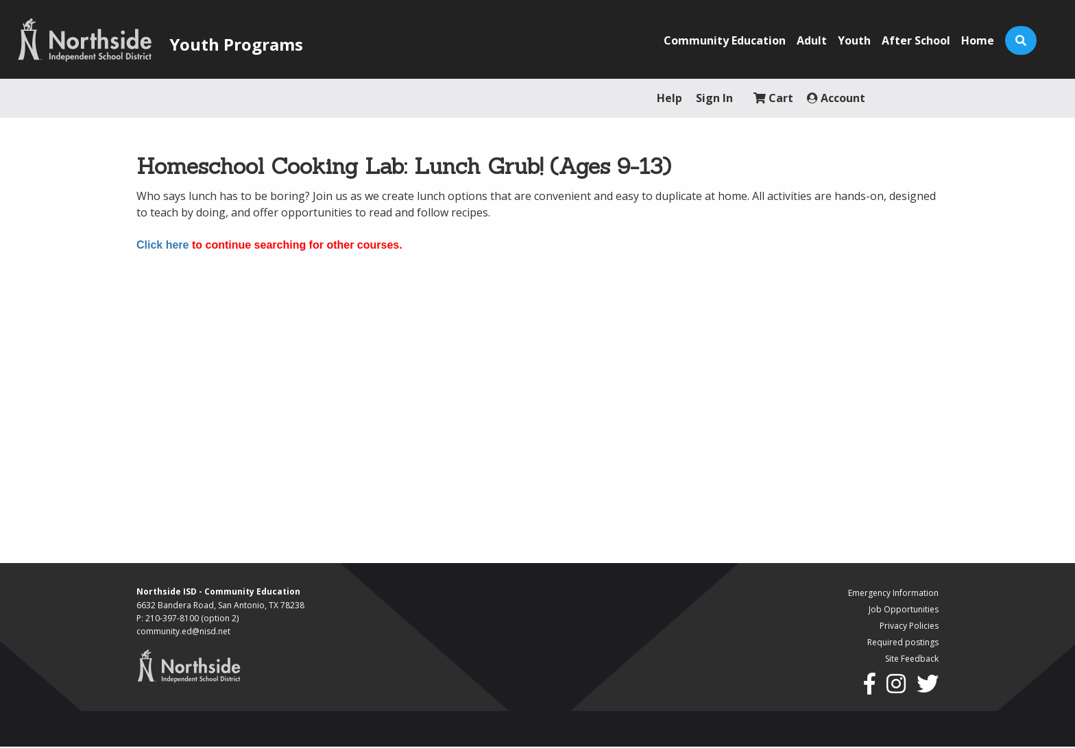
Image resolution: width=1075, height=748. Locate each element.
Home (977, 40)
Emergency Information (893, 593)
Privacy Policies (909, 626)
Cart (773, 97)
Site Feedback (912, 658)
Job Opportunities (904, 609)
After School (916, 40)
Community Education (725, 40)
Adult (812, 40)
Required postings (903, 642)
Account (836, 97)
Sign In (714, 97)
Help (669, 97)
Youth (854, 40)
